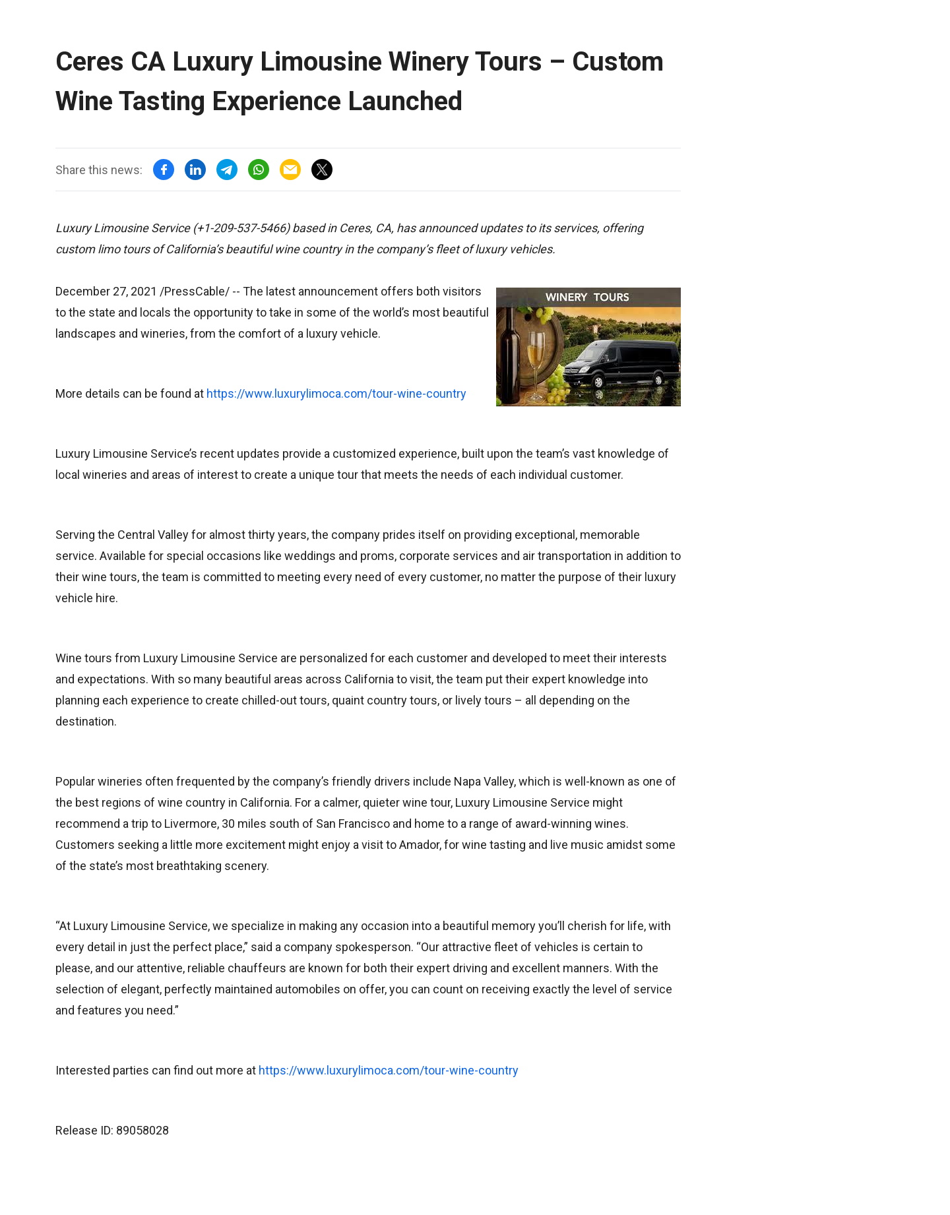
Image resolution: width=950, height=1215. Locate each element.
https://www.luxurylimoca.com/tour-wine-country (336, 393)
